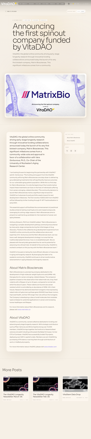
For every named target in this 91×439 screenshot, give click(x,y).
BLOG (58, 3)
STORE (62, 3)
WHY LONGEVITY (23, 3)
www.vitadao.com (50, 347)
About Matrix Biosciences (73, 137)
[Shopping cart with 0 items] (68, 3)
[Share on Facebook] (75, 150)
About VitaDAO (71, 140)
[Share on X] (67, 150)
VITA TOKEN (45, 3)
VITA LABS (38, 3)
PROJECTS (52, 3)
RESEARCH (31, 3)
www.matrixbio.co (24, 309)
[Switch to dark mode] (76, 11)
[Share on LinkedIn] (71, 150)
